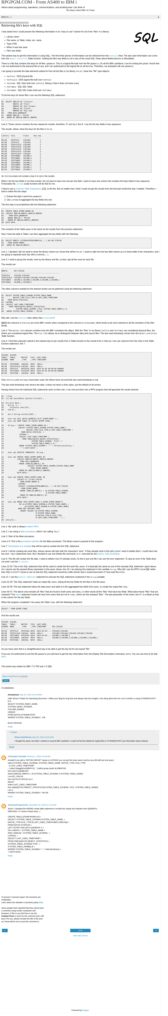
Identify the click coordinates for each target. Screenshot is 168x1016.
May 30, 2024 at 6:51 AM (43, 736)
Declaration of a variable (19, 546)
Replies (14, 732)
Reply (10, 726)
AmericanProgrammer (18, 804)
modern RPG (32, 526)
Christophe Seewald (17, 756)
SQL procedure (108, 553)
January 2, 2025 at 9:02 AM (38, 756)
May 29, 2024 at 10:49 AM (31, 694)
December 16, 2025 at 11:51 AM (42, 804)
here (3, 656)
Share (6, 680)
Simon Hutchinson (22, 736)
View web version (80, 935)
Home (80, 930)
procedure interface (30, 541)
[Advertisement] (80, 951)
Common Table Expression (28, 188)
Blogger (85, 1009)
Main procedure (27, 531)
